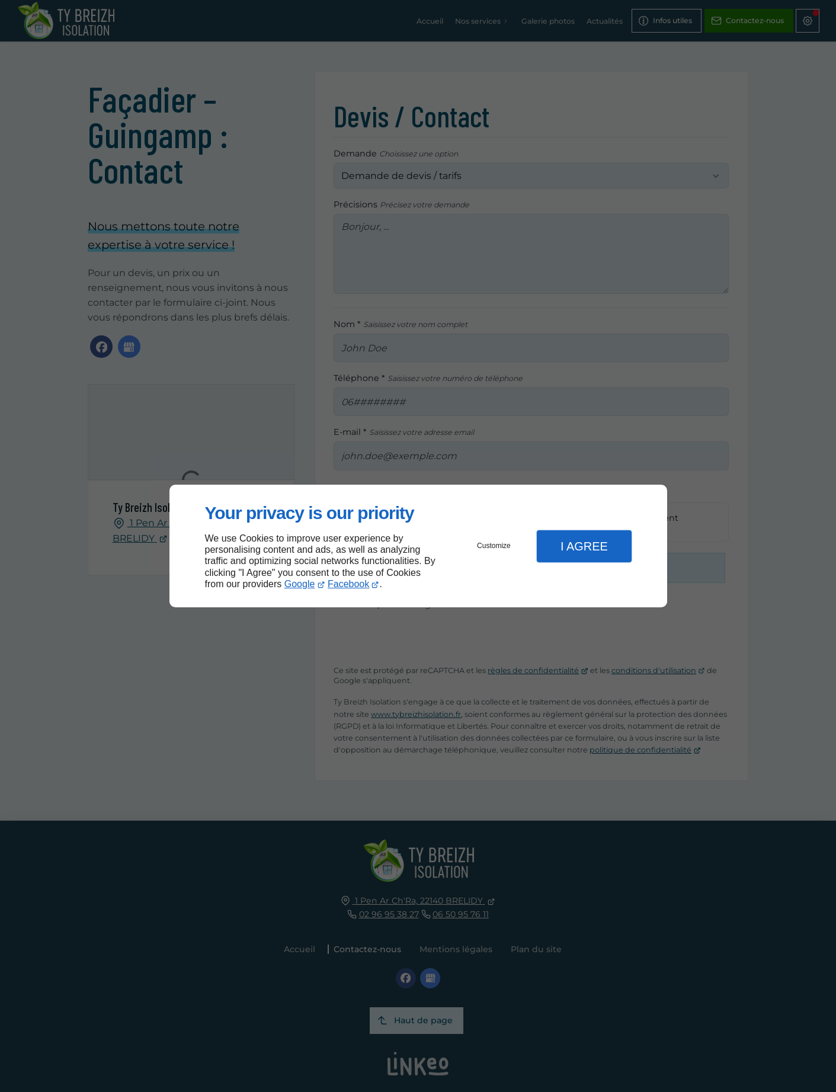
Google (299, 584)
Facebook (348, 584)
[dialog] (418, 546)
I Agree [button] (584, 546)
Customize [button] (494, 546)
